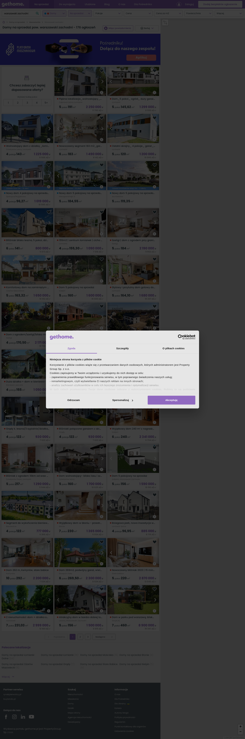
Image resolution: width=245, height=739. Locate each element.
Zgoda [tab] (71, 348)
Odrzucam (73, 400)
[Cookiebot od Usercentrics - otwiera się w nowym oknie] (180, 337)
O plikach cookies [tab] (173, 348)
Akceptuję (171, 400)
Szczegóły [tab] (122, 348)
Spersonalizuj (122, 400)
